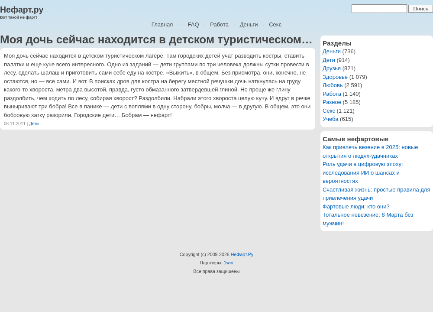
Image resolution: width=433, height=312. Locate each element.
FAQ (193, 24)
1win (228, 262)
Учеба (331, 119)
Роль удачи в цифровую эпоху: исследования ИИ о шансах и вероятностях (363, 172)
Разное (332, 102)
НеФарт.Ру (242, 254)
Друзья (332, 68)
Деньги (249, 24)
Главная (162, 24)
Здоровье (335, 77)
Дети (34, 123)
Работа (219, 24)
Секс (275, 24)
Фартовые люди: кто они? (356, 206)
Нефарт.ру (21, 9)
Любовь (333, 85)
